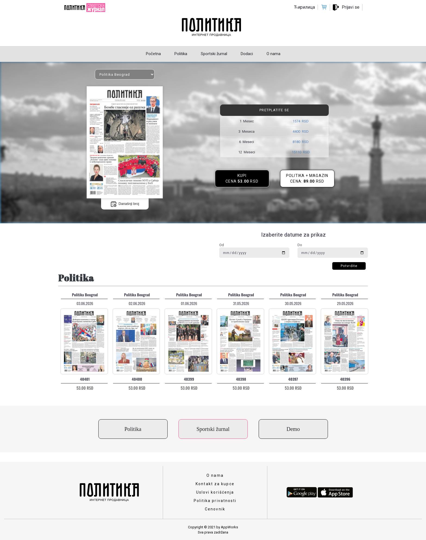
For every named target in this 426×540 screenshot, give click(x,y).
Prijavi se (350, 7)
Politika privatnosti (215, 500)
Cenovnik (215, 509)
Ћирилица (304, 7)
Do (299, 245)
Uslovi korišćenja (215, 492)
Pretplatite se (274, 110)
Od (221, 245)
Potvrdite (349, 266)
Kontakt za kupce (215, 484)
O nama (215, 475)
